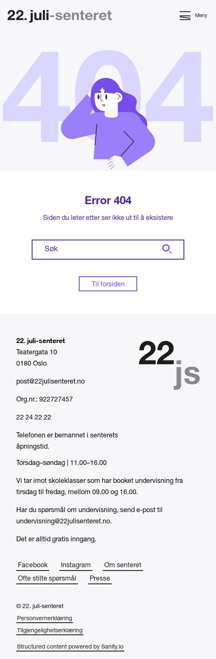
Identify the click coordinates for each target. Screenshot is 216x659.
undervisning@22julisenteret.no (63, 522)
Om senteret (122, 565)
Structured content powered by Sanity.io (70, 647)
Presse (100, 579)
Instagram (76, 565)
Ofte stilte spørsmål (47, 579)
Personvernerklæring (44, 618)
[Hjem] (60, 17)
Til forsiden (108, 285)
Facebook (33, 565)
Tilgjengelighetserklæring (50, 631)
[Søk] (166, 249)
